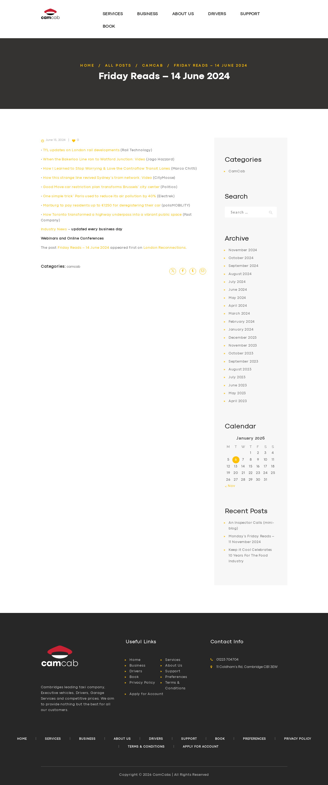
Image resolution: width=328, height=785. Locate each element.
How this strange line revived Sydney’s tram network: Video (97, 177)
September (244, 265)
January (241, 329)
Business (137, 665)
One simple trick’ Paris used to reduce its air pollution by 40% (99, 196)
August (240, 274)
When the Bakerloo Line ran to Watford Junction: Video (94, 159)
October (241, 258)
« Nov (230, 485)
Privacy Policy (142, 682)
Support (172, 671)
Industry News (54, 229)
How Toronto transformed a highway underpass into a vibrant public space (112, 214)
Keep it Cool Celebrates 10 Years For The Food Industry (250, 555)
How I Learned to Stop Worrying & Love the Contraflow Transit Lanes (106, 168)
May (237, 297)
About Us (173, 665)
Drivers (135, 671)
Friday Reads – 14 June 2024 (83, 247)
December (243, 337)
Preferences (176, 677)
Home (87, 65)
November (243, 250)
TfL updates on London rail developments (81, 150)
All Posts (118, 65)
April (238, 305)
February (242, 321)
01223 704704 (227, 659)
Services (172, 659)
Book (134, 677)
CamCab (152, 65)
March (239, 313)
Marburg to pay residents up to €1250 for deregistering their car (102, 205)
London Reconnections (165, 247)
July (237, 281)
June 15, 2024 (56, 140)
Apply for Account (146, 694)
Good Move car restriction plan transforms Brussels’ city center (101, 187)
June (238, 289)
